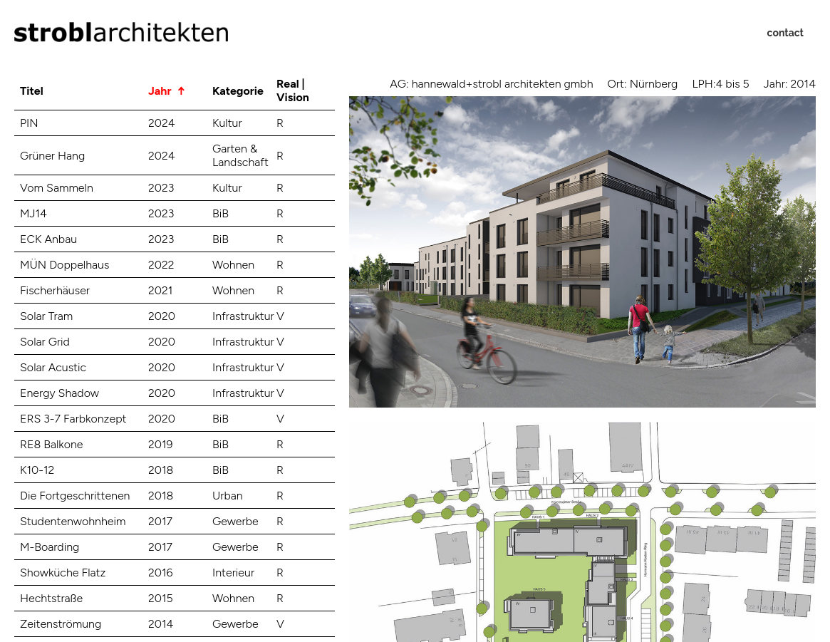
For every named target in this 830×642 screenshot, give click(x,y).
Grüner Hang (52, 155)
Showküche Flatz (62, 572)
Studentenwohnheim (72, 521)
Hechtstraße (51, 598)
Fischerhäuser (55, 290)
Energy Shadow (59, 393)
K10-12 (37, 470)
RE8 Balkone (51, 444)
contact (785, 32)
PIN (29, 123)
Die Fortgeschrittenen (75, 495)
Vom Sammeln (56, 188)
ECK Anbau (48, 239)
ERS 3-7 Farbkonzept (73, 418)
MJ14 (33, 213)
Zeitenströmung (60, 624)
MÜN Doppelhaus (64, 264)
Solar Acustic (53, 367)
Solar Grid (45, 341)
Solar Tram (46, 316)
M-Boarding (49, 547)
